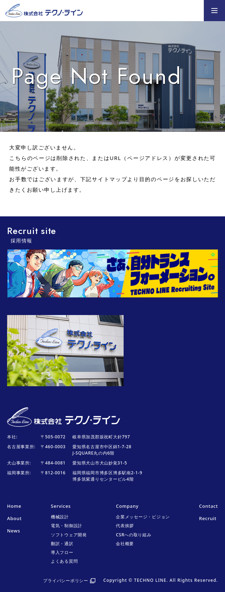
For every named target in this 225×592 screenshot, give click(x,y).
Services (61, 506)
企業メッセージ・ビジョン (143, 517)
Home (14, 506)
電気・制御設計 (66, 526)
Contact (208, 506)
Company (127, 506)
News (13, 531)
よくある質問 (64, 561)
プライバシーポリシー (65, 581)
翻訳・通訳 (62, 544)
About (14, 518)
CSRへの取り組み (134, 535)
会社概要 (125, 544)
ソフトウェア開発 (69, 535)
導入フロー (62, 552)
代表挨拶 (125, 526)
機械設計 (60, 517)
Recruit (208, 518)
